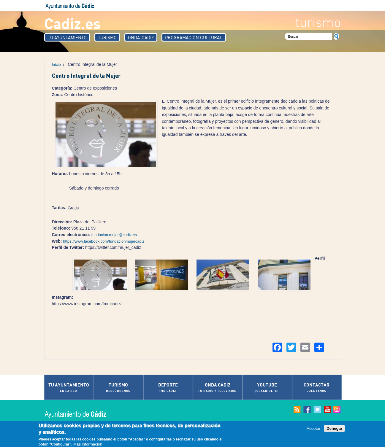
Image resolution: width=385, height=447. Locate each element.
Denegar (334, 429)
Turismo (107, 37)
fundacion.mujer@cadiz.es (114, 235)
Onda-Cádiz (141, 37)
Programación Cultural (193, 37)
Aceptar (313, 429)
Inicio (56, 64)
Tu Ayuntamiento (67, 37)
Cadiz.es (72, 23)
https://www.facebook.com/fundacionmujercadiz (103, 241)
